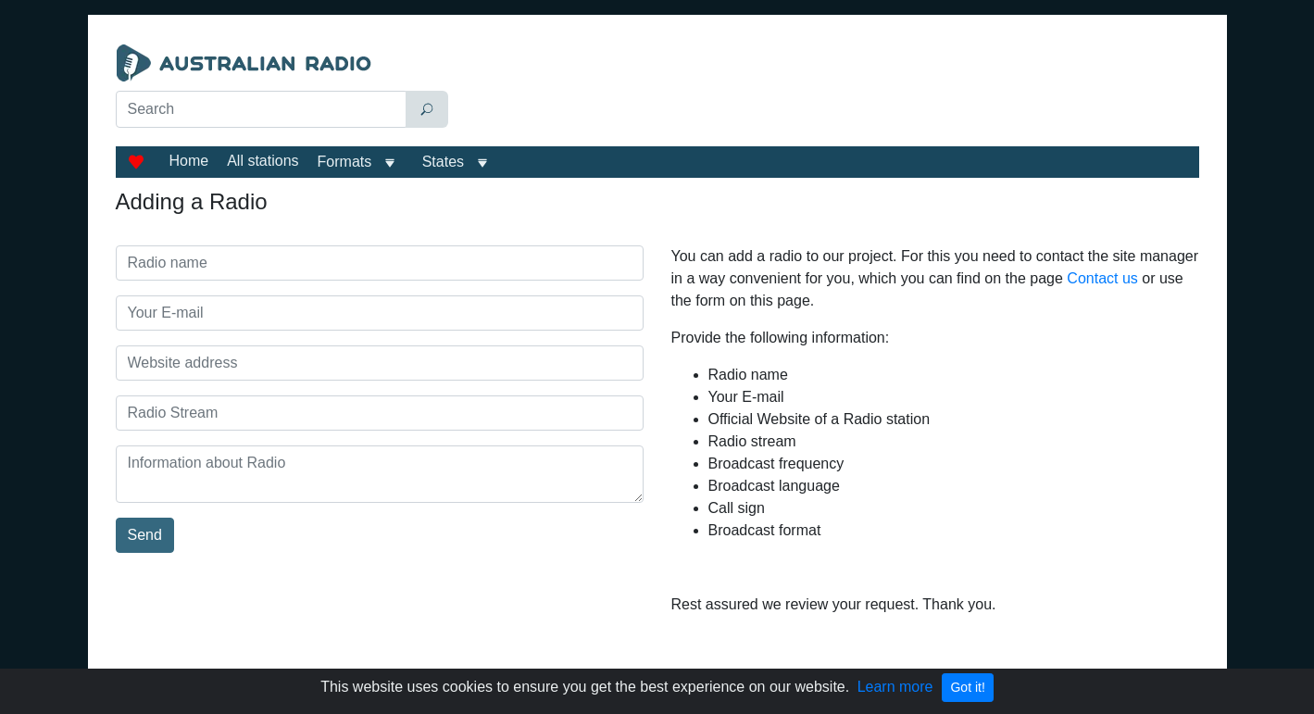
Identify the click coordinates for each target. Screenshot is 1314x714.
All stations (262, 161)
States (443, 161)
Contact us (1102, 278)
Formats (345, 161)
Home (189, 161)
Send (145, 535)
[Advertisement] (827, 90)
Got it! (967, 687)
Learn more (895, 687)
